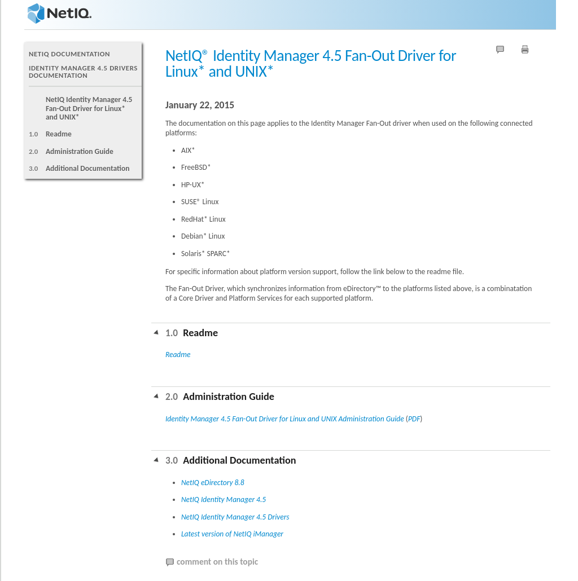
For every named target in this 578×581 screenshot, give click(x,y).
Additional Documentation (88, 168)
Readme (59, 134)
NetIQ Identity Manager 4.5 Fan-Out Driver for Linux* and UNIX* (89, 108)
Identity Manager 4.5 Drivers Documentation (83, 72)
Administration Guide (79, 151)
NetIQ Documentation (69, 54)
